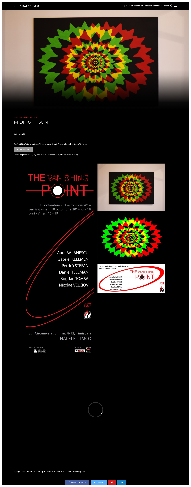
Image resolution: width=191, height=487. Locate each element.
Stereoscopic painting (25, 117)
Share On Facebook (77, 482)
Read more (23, 149)
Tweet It (98, 482)
